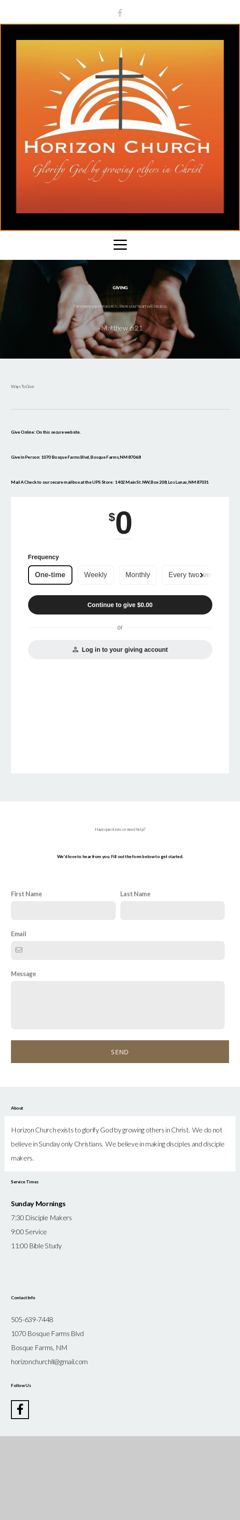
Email (18, 1017)
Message (23, 1057)
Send (120, 1135)
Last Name (135, 977)
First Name (26, 977)
